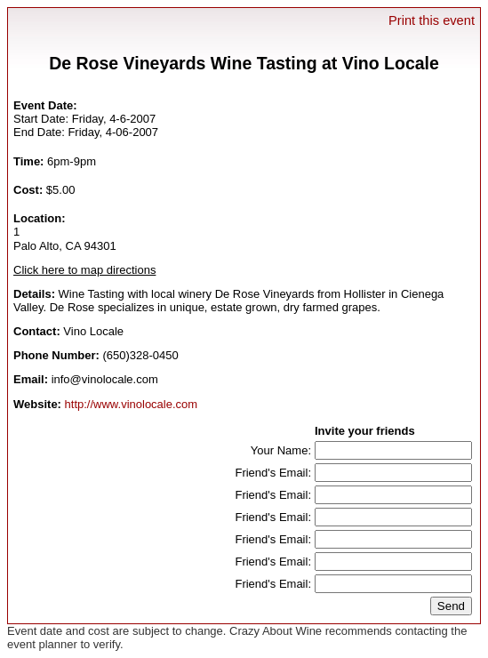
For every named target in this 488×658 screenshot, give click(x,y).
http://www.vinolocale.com (131, 404)
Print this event (431, 20)
